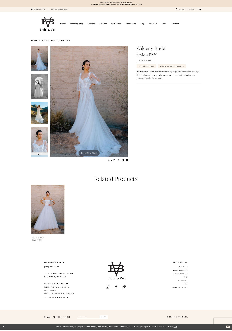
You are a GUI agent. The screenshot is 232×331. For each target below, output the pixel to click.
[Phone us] (38, 10)
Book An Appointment (151, 71)
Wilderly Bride (49, 41)
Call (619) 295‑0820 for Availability (158, 80)
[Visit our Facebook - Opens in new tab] (116, 288)
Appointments (180, 272)
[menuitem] (38, 10)
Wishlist (183, 268)
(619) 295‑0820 (132, 3)
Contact (183, 282)
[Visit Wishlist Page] (200, 10)
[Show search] (180, 10)
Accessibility (181, 275)
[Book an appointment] (59, 10)
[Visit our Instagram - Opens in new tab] (108, 288)
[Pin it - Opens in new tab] (123, 161)
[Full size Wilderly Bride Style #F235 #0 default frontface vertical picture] (89, 103)
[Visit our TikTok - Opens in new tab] (124, 288)
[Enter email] (99, 318)
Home (34, 41)
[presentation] (48, 211)
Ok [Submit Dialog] (227, 328)
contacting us (187, 89)
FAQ (186, 278)
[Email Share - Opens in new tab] (127, 162)
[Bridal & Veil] (47, 25)
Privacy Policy (180, 289)
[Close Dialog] (4, 328)
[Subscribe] (116, 318)
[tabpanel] (39, 61)
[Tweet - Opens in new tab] (118, 161)
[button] (192, 10)
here (175, 328)
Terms (185, 285)
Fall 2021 (65, 41)
